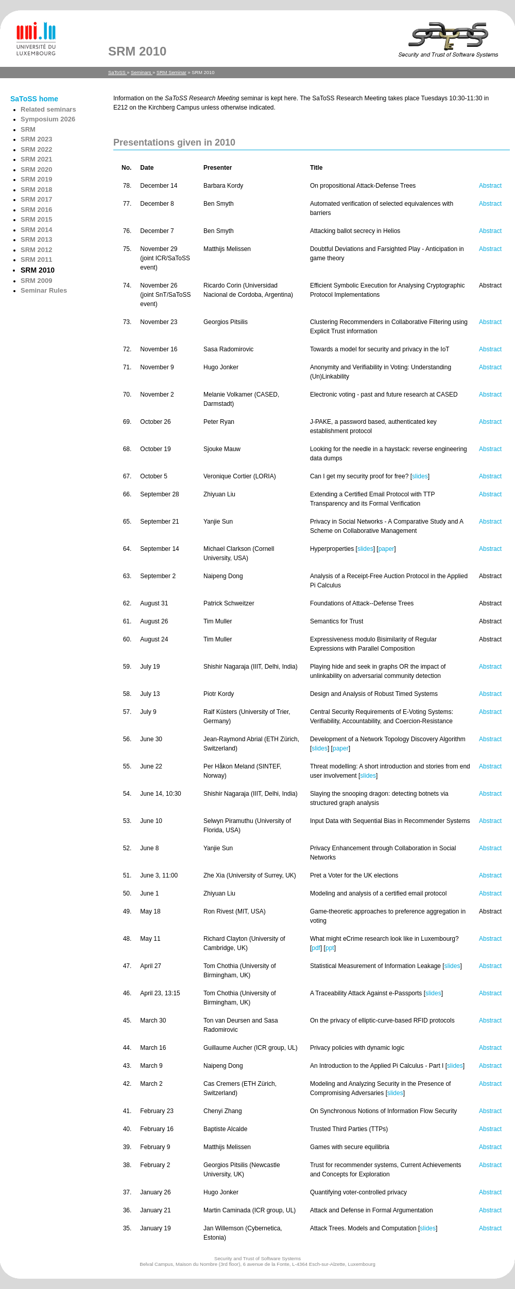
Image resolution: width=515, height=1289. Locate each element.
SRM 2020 (36, 169)
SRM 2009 (36, 280)
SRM (28, 129)
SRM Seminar (171, 72)
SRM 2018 (36, 189)
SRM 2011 (36, 259)
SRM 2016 (36, 209)
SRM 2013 (36, 239)
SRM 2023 (36, 139)
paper (386, 548)
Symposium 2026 (48, 119)
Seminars (141, 72)
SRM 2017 (36, 199)
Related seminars (48, 109)
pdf (316, 948)
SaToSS (117, 72)
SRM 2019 (36, 179)
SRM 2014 (36, 230)
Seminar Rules (44, 290)
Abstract (490, 185)
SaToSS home (34, 99)
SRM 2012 (36, 250)
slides (420, 476)
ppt (329, 948)
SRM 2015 (36, 219)
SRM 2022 (36, 149)
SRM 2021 (36, 159)
